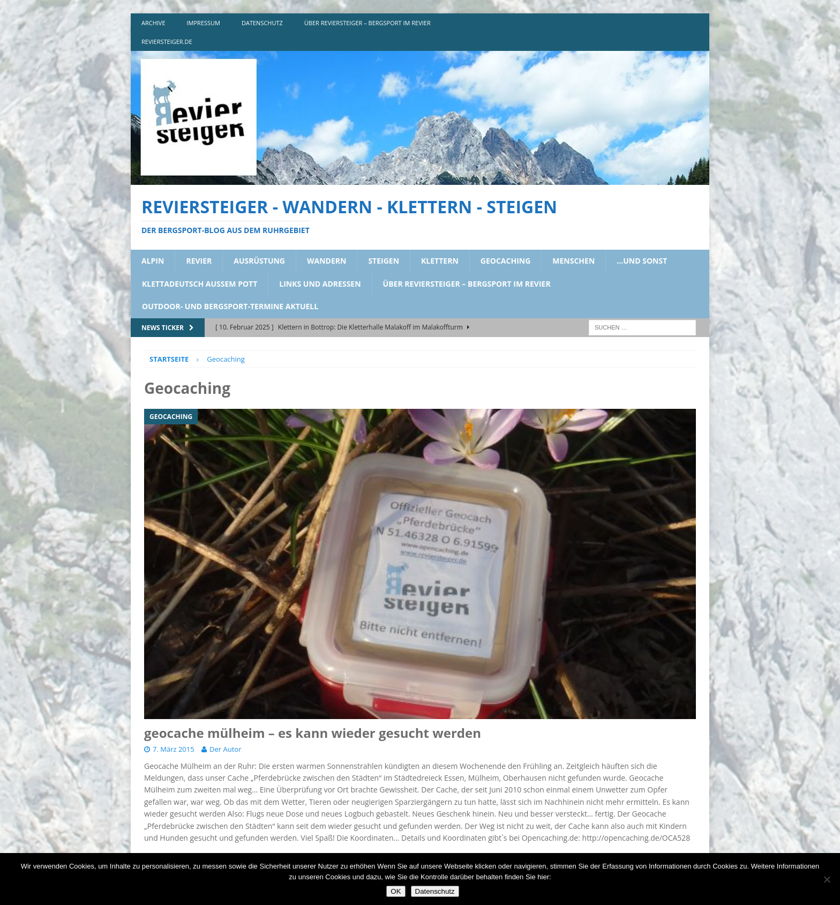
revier (199, 261)
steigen (383, 261)
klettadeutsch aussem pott (199, 284)
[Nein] (826, 879)
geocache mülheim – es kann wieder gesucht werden (312, 733)
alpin (152, 261)
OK (396, 891)
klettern (440, 261)
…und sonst (642, 261)
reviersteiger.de (166, 42)
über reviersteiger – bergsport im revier (367, 23)
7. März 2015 (173, 749)
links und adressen (320, 284)
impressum (203, 23)
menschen (573, 261)
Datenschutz (435, 891)
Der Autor (225, 749)
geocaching (506, 261)
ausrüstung (259, 261)
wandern (326, 261)
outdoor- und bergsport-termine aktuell (230, 306)
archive (153, 23)
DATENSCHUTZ (262, 23)
